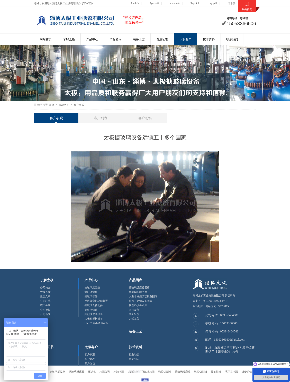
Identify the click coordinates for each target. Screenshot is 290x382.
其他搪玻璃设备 (94, 314)
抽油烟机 (216, 371)
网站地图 (198, 306)
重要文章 (45, 296)
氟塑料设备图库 (138, 305)
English (132, 3)
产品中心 (92, 39)
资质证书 (162, 39)
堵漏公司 (105, 371)
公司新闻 (45, 314)
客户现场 (145, 118)
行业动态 (134, 354)
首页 (51, 105)
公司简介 (45, 287)
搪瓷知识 (134, 359)
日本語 (228, 3)
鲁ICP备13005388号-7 (215, 301)
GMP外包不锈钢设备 (96, 323)
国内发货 (134, 309)
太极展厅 (45, 292)
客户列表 (100, 118)
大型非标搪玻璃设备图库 (143, 296)
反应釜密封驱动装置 (96, 301)
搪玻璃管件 (91, 296)
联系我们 (232, 39)
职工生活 (45, 305)
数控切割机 (200, 371)
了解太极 (69, 39)
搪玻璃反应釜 (92, 287)
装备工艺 (139, 39)
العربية (210, 3)
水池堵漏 (119, 371)
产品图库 (116, 39)
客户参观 (79, 105)
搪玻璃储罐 (91, 309)
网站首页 (46, 39)
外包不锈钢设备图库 (140, 301)
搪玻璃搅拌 (91, 292)
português (172, 3)
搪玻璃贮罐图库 (138, 292)
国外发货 (134, 314)
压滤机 (92, 371)
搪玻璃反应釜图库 (139, 287)
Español (192, 3)
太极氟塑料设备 (94, 318)
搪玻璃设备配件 (94, 305)
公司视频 (45, 309)
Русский (151, 3)
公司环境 (45, 301)
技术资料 (209, 39)
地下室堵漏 (231, 371)
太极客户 (185, 39)
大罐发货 (134, 318)
